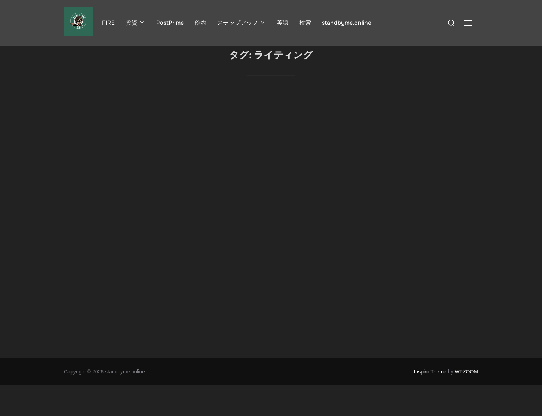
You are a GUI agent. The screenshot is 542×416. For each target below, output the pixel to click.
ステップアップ (241, 23)
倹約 (200, 23)
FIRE (108, 23)
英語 (282, 23)
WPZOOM (466, 402)
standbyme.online (346, 23)
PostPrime (170, 23)
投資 (135, 23)
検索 (305, 23)
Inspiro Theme (430, 402)
